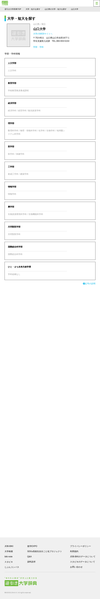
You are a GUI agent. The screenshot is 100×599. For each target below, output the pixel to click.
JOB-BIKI (9, 546)
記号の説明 (89, 283)
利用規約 (74, 551)
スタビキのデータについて (82, 562)
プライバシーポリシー (80, 546)
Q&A (29, 556)
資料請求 (31, 562)
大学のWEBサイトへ (43, 34)
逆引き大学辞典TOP (13, 9)
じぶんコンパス (12, 567)
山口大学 (39, 29)
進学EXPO (32, 546)
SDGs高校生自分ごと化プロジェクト (44, 551)
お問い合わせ (76, 567)
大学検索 (9, 551)
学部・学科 (38, 47)
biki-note (8, 556)
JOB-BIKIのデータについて (82, 556)
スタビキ (9, 561)
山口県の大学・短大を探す (56, 9)
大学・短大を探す (33, 9)
